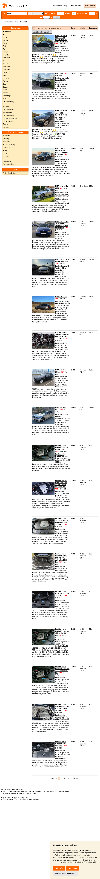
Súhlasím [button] (59, 868)
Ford (4, 49)
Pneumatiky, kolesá (10, 118)
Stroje (5, 153)
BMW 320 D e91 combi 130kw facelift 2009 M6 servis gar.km (61, 114)
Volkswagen (7, 96)
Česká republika (20, 799)
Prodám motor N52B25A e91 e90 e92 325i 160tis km (62, 447)
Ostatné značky (8, 102)
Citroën (5, 40)
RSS (56, 791)
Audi (4, 34)
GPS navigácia (8, 109)
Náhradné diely (8, 115)
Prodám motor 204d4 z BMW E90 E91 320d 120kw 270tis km (61, 707)
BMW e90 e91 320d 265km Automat (62, 260)
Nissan (5, 72)
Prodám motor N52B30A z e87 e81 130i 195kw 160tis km (62, 632)
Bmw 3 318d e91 (61, 297)
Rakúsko (36, 799)
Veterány (6, 127)
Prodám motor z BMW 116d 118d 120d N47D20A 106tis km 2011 (61, 484)
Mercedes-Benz (8, 66)
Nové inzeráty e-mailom (42, 32)
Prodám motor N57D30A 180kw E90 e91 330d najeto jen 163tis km (61, 558)
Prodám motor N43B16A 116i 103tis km (60, 744)
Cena (73, 28)
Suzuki (5, 87)
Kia (4, 61)
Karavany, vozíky (9, 144)
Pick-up (5, 150)
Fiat (4, 46)
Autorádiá (6, 107)
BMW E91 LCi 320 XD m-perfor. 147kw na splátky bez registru (61, 225)
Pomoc (3, 791)
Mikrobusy (6, 142)
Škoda (5, 90)
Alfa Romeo (7, 31)
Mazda (5, 64)
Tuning (5, 124)
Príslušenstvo (8, 121)
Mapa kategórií (6, 797)
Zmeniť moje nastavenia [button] (65, 873)
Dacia (5, 43)
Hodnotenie (16, 791)
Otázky (9, 791)
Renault (5, 81)
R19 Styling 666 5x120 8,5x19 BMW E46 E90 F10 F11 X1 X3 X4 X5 (62, 335)
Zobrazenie (93, 28)
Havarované (7, 112)
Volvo (5, 99)
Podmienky (38, 791)
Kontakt (24, 791)
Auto (16, 22)
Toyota (5, 93)
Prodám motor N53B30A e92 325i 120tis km (62, 593)
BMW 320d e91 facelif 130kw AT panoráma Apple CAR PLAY (61, 152)
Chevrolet (6, 58)
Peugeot (6, 78)
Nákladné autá (8, 148)
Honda (5, 52)
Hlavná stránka (8, 22)
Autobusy (6, 136)
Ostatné (6, 156)
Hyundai (6, 55)
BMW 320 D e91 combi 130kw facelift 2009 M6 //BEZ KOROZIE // (61, 39)
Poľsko (29, 799)
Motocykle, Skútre (9, 173)
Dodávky (6, 139)
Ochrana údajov (48, 791)
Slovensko (10, 799)
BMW (5, 37)
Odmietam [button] (72, 868)
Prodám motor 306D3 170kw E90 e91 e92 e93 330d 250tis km (61, 521)
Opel (4, 75)
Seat (4, 84)
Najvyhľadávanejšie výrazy (21, 797)
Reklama (31, 791)
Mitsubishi (6, 69)
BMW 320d (59, 73)
